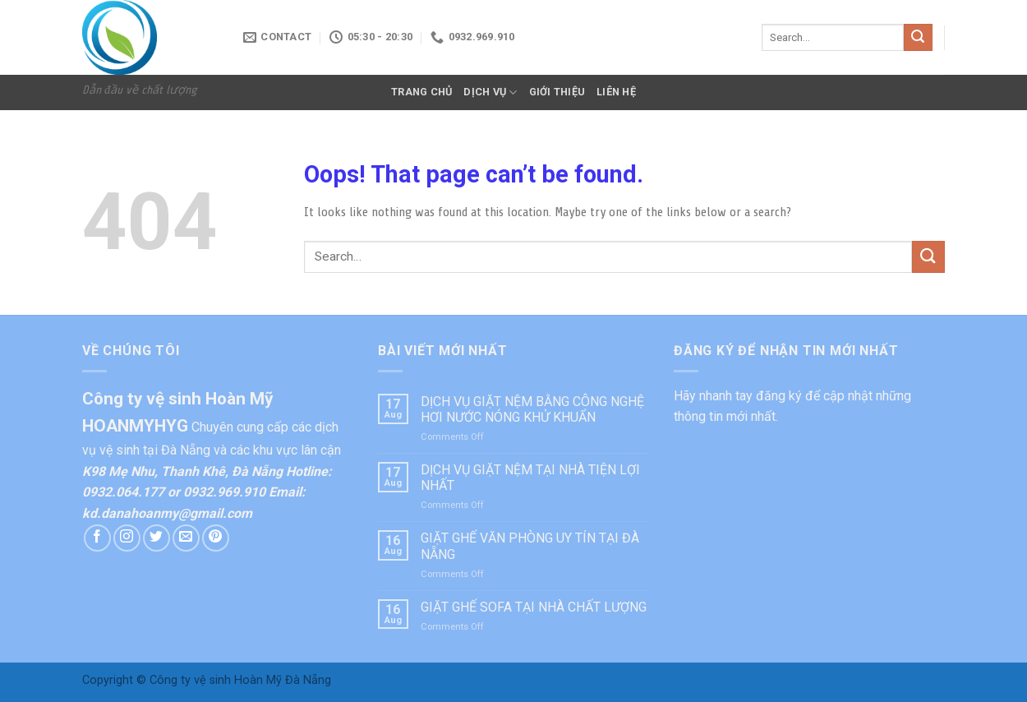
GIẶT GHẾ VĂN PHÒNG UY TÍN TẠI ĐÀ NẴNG (530, 545)
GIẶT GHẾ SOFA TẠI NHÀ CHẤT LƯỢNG (534, 607)
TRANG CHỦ (421, 91)
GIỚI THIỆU (557, 91)
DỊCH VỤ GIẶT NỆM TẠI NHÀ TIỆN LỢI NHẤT (530, 477)
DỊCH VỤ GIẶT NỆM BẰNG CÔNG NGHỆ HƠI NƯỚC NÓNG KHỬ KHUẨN (532, 409)
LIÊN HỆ (616, 91)
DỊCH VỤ (490, 92)
